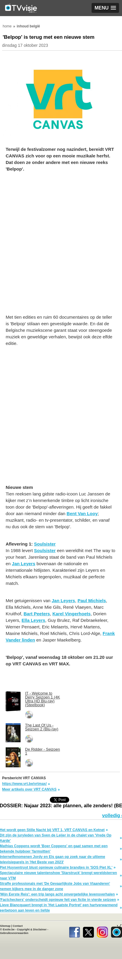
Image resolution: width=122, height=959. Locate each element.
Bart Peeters (37, 613)
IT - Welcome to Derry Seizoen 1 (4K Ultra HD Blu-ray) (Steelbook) (42, 699)
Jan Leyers (23, 563)
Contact (18, 925)
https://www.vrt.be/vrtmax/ (24, 784)
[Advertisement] (61, 246)
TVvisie (116, 931)
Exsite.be (9, 929)
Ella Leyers (33, 620)
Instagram (102, 931)
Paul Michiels (92, 600)
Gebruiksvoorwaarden (14, 933)
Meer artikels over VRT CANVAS (29, 789)
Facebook (74, 931)
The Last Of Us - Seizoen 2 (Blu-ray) (41, 727)
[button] (105, 8)
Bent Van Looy (82, 513)
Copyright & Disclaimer (32, 929)
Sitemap (5, 925)
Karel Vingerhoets (71, 613)
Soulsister (45, 543)
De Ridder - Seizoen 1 (42, 751)
